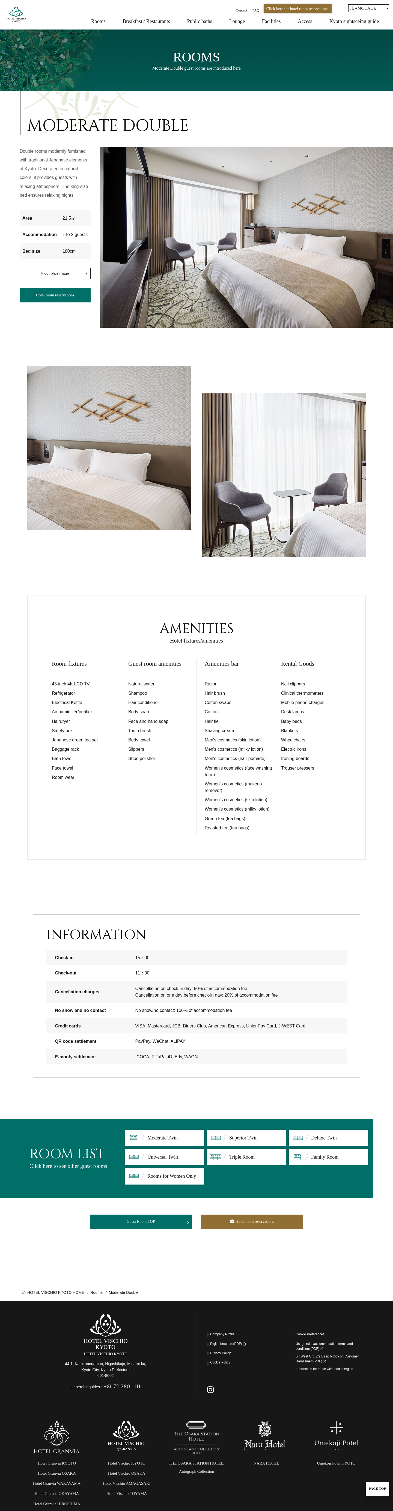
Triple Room (242, 1157)
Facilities (271, 21)
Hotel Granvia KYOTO (57, 1478)
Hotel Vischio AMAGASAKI (126, 1498)
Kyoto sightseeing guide (354, 21)
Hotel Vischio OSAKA (126, 1488)
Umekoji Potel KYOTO (336, 1478)
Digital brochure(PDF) (234, 1347)
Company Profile (226, 1337)
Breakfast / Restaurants (146, 21)
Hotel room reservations (55, 298)
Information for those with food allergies (325, 1382)
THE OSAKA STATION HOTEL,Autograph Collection (196, 1482)
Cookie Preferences (315, 1337)
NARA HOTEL (266, 1478)
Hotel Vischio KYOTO (126, 1478)
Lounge (237, 21)
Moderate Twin (162, 1138)
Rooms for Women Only (171, 1176)
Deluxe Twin (324, 1138)
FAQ (255, 10)
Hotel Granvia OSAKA (57, 1488)
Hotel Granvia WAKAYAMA (57, 1498)
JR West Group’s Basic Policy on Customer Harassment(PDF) (328, 1366)
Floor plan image (55, 274)
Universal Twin (162, 1157)
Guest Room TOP (141, 1223)
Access (305, 21)
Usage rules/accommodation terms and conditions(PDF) (330, 1350)
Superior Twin (243, 1138)
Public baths (199, 21)
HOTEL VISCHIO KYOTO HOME (55, 1295)
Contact (241, 10)
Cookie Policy (223, 1365)
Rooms (98, 21)
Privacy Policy (223, 1356)
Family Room (325, 1157)
